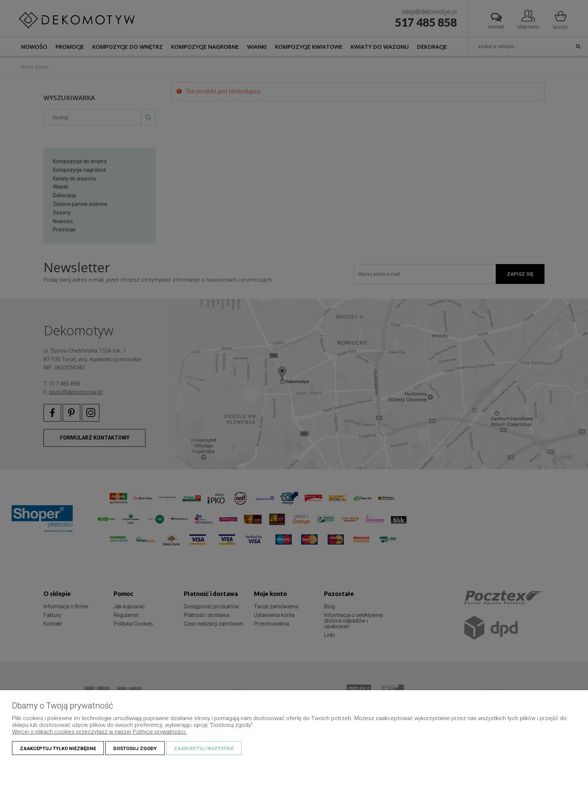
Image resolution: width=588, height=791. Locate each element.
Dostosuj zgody (135, 748)
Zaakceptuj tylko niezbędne (58, 748)
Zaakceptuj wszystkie (204, 748)
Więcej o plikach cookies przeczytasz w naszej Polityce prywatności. (99, 731)
